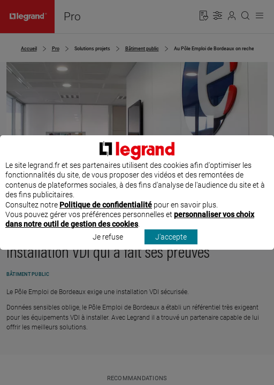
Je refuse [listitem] (108, 246)
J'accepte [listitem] (171, 246)
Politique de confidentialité (105, 214)
